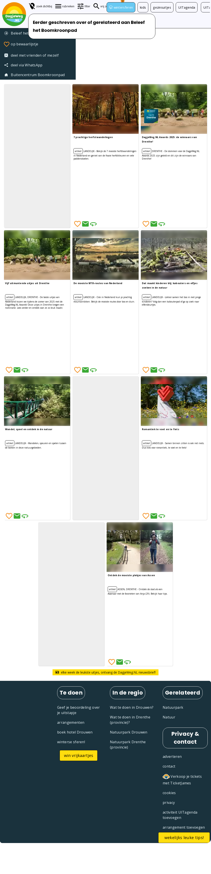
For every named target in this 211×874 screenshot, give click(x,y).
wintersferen (121, 7)
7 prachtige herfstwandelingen (93, 137)
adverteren (172, 756)
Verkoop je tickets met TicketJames (182, 779)
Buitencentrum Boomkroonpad (34, 74)
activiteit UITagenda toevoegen (180, 815)
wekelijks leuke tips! (184, 837)
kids (143, 7)
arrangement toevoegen (184, 827)
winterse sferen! (71, 741)
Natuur (169, 717)
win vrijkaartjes (78, 755)
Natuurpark (173, 707)
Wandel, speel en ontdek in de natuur (28, 429)
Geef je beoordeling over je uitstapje (78, 710)
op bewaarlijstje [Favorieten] (20, 44)
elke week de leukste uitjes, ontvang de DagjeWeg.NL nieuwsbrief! (105, 672)
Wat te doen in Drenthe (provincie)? (130, 720)
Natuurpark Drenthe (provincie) (128, 744)
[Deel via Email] (85, 224)
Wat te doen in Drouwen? (131, 707)
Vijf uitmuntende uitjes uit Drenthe (27, 283)
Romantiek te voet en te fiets (160, 429)
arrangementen (70, 722)
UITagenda (186, 7)
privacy (169, 802)
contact (169, 766)
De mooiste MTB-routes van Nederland (97, 283)
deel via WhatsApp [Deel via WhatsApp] (23, 65)
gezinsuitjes (162, 7)
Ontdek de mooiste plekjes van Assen (131, 575)
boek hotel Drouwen (75, 732)
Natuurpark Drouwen (128, 732)
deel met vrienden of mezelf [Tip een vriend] (31, 55)
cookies (169, 792)
